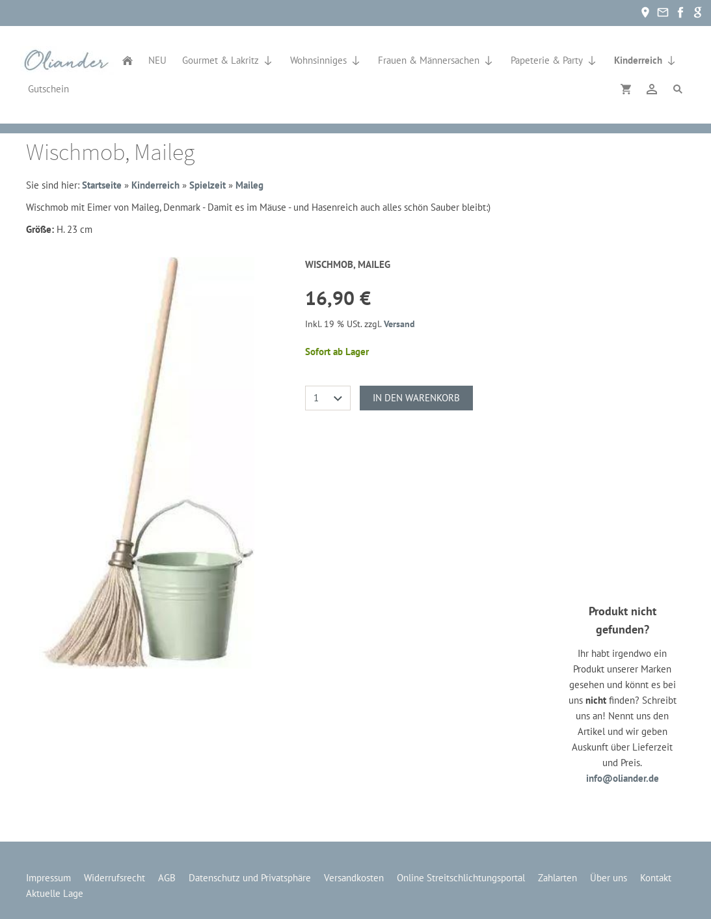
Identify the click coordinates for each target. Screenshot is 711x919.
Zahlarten (557, 878)
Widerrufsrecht (114, 878)
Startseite (102, 185)
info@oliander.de (622, 778)
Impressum (48, 878)
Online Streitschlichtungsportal (461, 878)
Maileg (249, 185)
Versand (399, 324)
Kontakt (655, 878)
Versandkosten (354, 878)
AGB (167, 878)
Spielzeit (207, 185)
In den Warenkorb (416, 398)
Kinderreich (155, 185)
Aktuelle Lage (54, 893)
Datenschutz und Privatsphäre (250, 878)
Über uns (608, 878)
